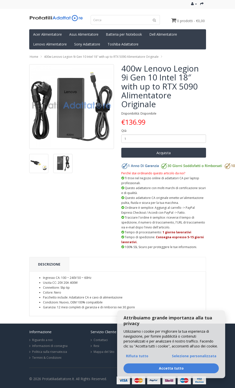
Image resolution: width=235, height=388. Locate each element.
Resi (96, 346)
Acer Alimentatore (47, 34)
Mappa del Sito (104, 352)
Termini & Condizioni (46, 358)
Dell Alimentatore (163, 34)
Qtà (123, 131)
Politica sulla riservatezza (49, 352)
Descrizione (49, 264)
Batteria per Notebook (124, 34)
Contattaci (101, 340)
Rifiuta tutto (137, 356)
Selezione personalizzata (194, 356)
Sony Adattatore (87, 44)
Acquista (163, 152)
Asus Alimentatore (83, 34)
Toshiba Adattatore (123, 44)
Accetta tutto (171, 368)
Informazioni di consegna (50, 346)
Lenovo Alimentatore (50, 44)
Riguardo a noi (42, 340)
